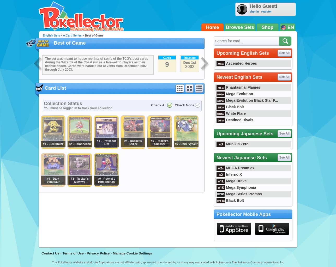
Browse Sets (240, 27)
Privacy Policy (98, 253)
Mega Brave (232, 181)
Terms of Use (72, 253)
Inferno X (229, 174)
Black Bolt (230, 107)
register (266, 11)
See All (284, 53)
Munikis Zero (233, 144)
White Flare (231, 113)
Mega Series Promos (239, 194)
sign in (254, 11)
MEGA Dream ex (235, 168)
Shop (267, 27)
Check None (184, 105)
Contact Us (50, 253)
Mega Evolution (235, 94)
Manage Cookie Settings (132, 253)
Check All (158, 105)
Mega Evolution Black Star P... (247, 100)
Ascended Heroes (237, 63)
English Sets (51, 35)
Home (212, 27)
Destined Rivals (235, 120)
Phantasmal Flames (238, 87)
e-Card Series (72, 35)
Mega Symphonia (236, 187)
